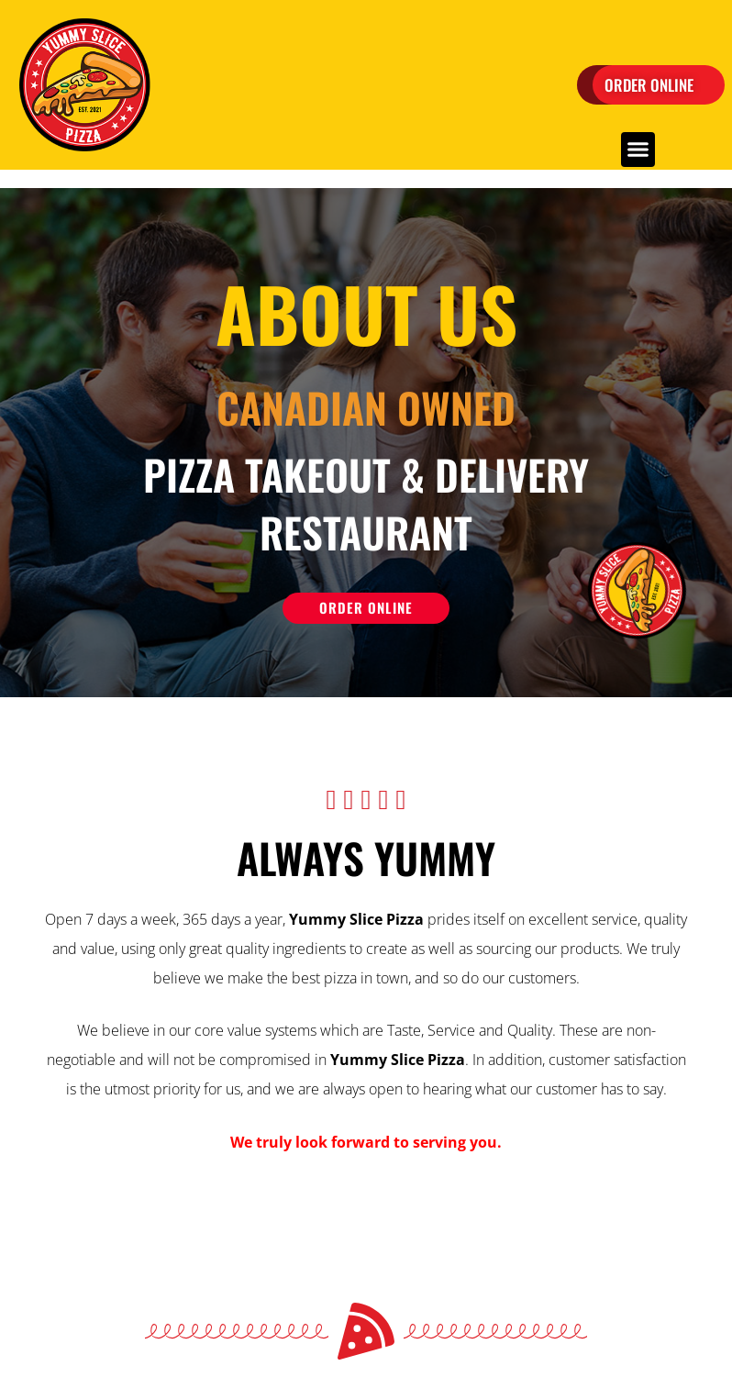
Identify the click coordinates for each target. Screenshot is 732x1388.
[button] (638, 149)
